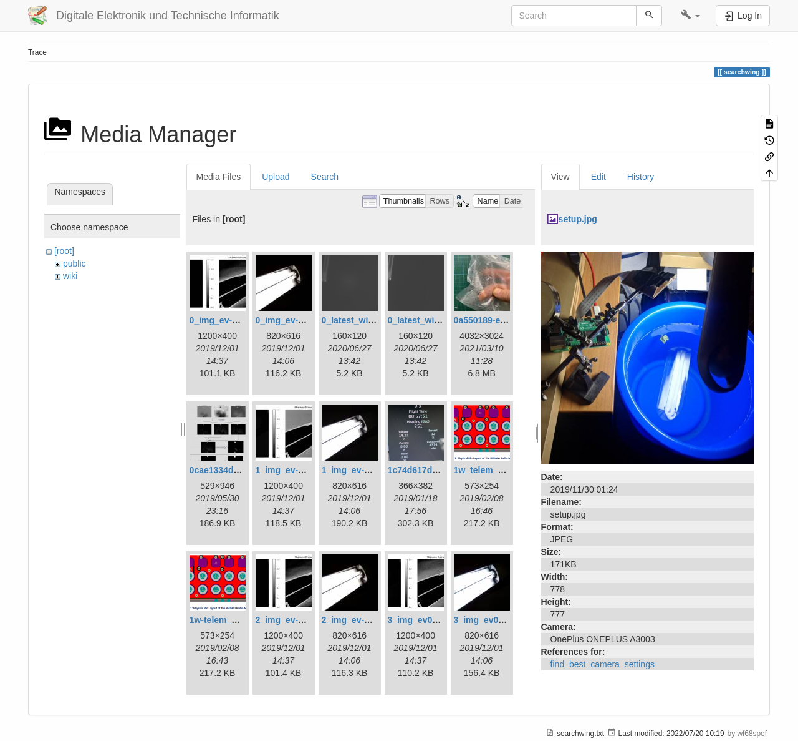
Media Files (218, 177)
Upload (275, 177)
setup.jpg (578, 219)
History (641, 177)
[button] (690, 15)
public (74, 263)
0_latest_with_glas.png (369, 320)
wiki (70, 276)
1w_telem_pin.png (491, 470)
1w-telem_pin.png (226, 620)
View (560, 177)
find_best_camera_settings (602, 664)
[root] (64, 251)
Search (325, 177)
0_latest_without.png (431, 320)
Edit (598, 177)
